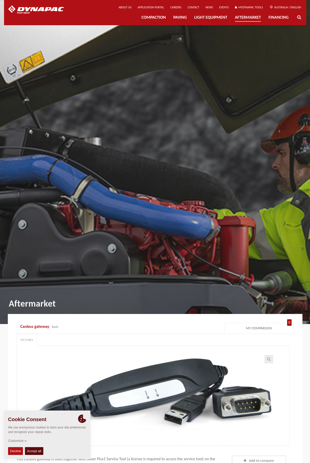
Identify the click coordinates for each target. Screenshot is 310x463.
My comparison (268, 327)
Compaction (154, 17)
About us (125, 7)
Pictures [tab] (27, 340)
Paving (180, 17)
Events (224, 7)
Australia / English (285, 7)
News (209, 7)
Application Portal (151, 7)
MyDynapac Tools (249, 7)
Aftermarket (248, 17)
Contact (193, 7)
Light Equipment (210, 17)
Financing (278, 17)
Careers (175, 7)
